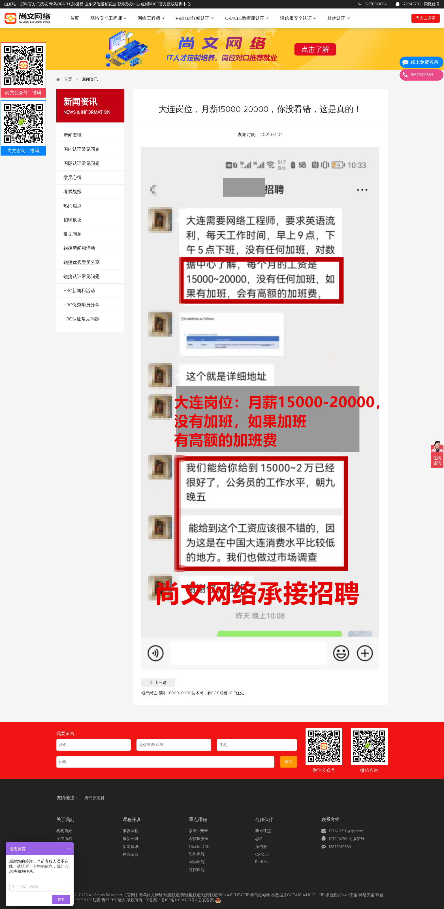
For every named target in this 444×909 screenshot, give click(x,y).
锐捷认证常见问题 (81, 276)
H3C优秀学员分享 (81, 305)
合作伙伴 (264, 819)
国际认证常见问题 (81, 163)
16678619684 (372, 4)
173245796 (418, 4)
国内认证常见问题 (81, 149)
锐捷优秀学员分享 (81, 262)
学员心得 (72, 177)
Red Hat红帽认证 (195, 18)
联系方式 (330, 819)
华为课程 (197, 862)
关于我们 (65, 819)
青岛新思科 (94, 798)
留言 (288, 762)
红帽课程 (197, 870)
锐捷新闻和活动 (79, 248)
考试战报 (72, 191)
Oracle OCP (199, 847)
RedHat (261, 862)
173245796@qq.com (346, 831)
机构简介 (64, 831)
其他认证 (338, 18)
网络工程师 (151, 18)
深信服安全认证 (298, 18)
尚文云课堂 (426, 18)
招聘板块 (72, 220)
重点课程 (198, 819)
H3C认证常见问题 (81, 319)
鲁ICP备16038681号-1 (179, 900)
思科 (259, 839)
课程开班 (132, 819)
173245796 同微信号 (346, 839)
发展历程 (64, 839)
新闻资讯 (90, 79)
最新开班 (130, 839)
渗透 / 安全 (198, 831)
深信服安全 (199, 839)
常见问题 (72, 234)
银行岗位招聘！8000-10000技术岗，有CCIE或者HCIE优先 (192, 693)
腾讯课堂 (263, 831)
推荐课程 (130, 831)
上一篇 (158, 682)
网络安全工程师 (108, 18)
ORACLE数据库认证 (247, 18)
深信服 (261, 847)
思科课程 (197, 854)
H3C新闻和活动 (79, 290)
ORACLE (262, 855)
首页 (74, 18)
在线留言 (130, 855)
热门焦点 (72, 206)
